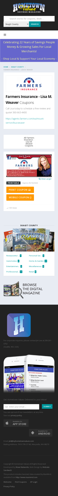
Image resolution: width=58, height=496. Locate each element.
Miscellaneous (36, 266)
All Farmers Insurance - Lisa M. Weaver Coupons (29, 141)
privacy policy (16, 415)
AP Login (33, 482)
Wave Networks (22, 467)
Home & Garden (38, 261)
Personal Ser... (36, 255)
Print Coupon (20, 189)
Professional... (14, 271)
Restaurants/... (14, 255)
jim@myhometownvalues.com (21, 441)
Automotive (12, 261)
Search (35, 24)
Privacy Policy (9, 486)
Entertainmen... (14, 266)
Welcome (7, 482)
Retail (32, 271)
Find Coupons (21, 482)
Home (6, 67)
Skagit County (17, 67)
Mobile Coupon (20, 197)
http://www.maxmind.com (26, 477)
